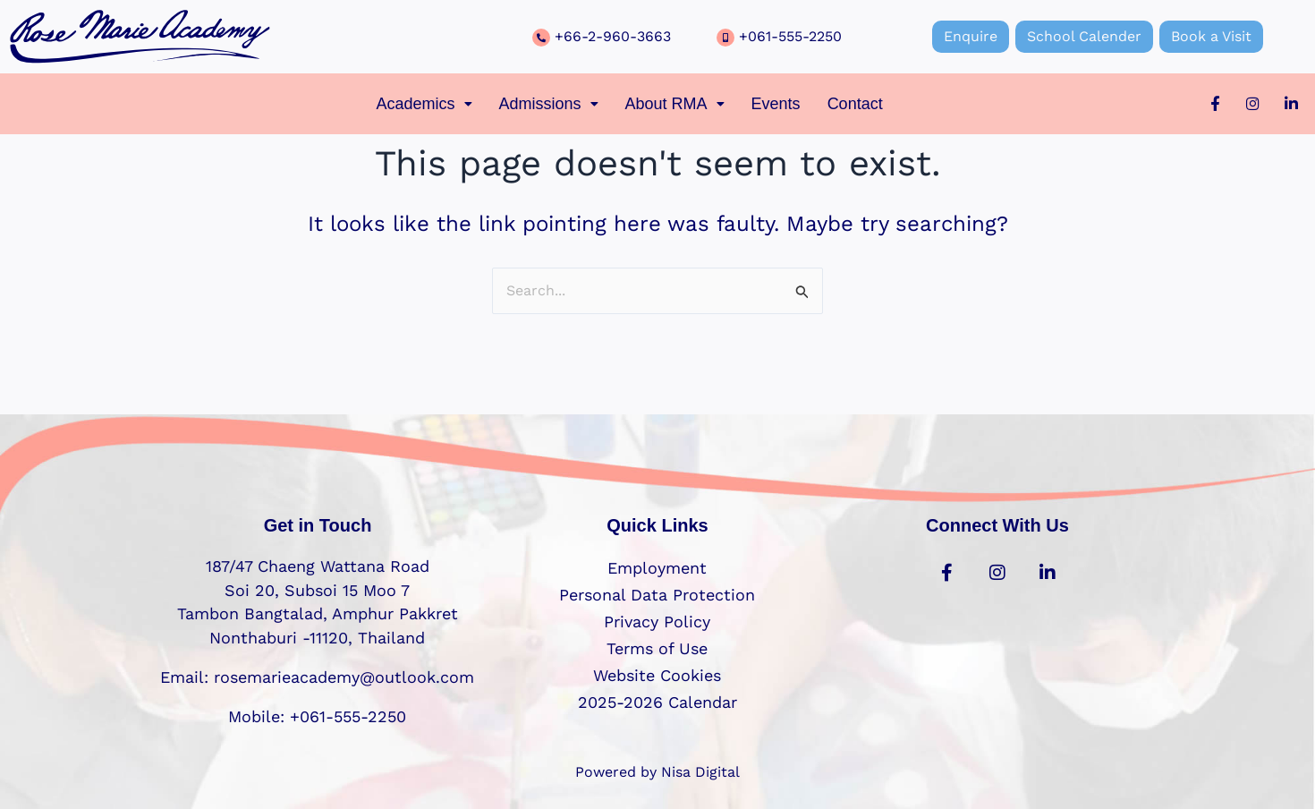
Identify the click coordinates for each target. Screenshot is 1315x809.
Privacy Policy (657, 621)
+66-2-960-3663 (613, 36)
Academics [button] (423, 104)
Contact (855, 104)
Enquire (970, 36)
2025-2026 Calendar (657, 702)
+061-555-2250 (790, 36)
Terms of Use (657, 648)
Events (776, 104)
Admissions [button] (548, 104)
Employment (657, 567)
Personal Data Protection (657, 594)
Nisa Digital (700, 771)
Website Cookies (657, 675)
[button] (423, 103)
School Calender (1084, 36)
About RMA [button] (675, 104)
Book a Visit (1211, 36)
